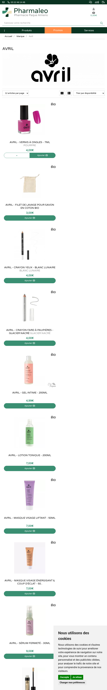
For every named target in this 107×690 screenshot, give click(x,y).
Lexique (59, 537)
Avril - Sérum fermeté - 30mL (26, 392)
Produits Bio (61, 550)
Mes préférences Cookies (67, 592)
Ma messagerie (63, 585)
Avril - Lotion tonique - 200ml (80, 267)
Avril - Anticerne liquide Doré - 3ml (80, 394)
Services (89, 30)
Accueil (8, 36)
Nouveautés (61, 544)
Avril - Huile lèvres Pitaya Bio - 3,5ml (27, 457)
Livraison (6, 588)
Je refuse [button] (77, 677)
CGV (4, 595)
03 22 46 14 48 (53, 504)
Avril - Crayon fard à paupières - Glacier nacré (80, 206)
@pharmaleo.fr (10, 538)
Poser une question (10, 578)
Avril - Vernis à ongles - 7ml (27, 144)
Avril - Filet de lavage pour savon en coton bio (80, 144)
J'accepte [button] (64, 677)
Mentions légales (9, 592)
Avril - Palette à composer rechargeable (80, 457)
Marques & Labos (64, 540)
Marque (20, 36)
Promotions (61, 547)
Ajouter (38, 155)
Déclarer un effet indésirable (15, 585)
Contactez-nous (9, 571)
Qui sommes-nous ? (11, 575)
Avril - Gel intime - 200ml (26, 267)
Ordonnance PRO (64, 557)
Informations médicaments (14, 582)
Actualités (60, 533)
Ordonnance (61, 554)
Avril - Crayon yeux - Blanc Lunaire (26, 206)
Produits (27, 30)
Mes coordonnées (64, 582)
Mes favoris (61, 588)
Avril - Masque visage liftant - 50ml (27, 332)
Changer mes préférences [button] (72, 682)
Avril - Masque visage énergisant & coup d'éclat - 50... (80, 332)
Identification (62, 575)
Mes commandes (63, 578)
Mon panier (61, 571)
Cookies (6, 602)
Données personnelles (12, 599)
